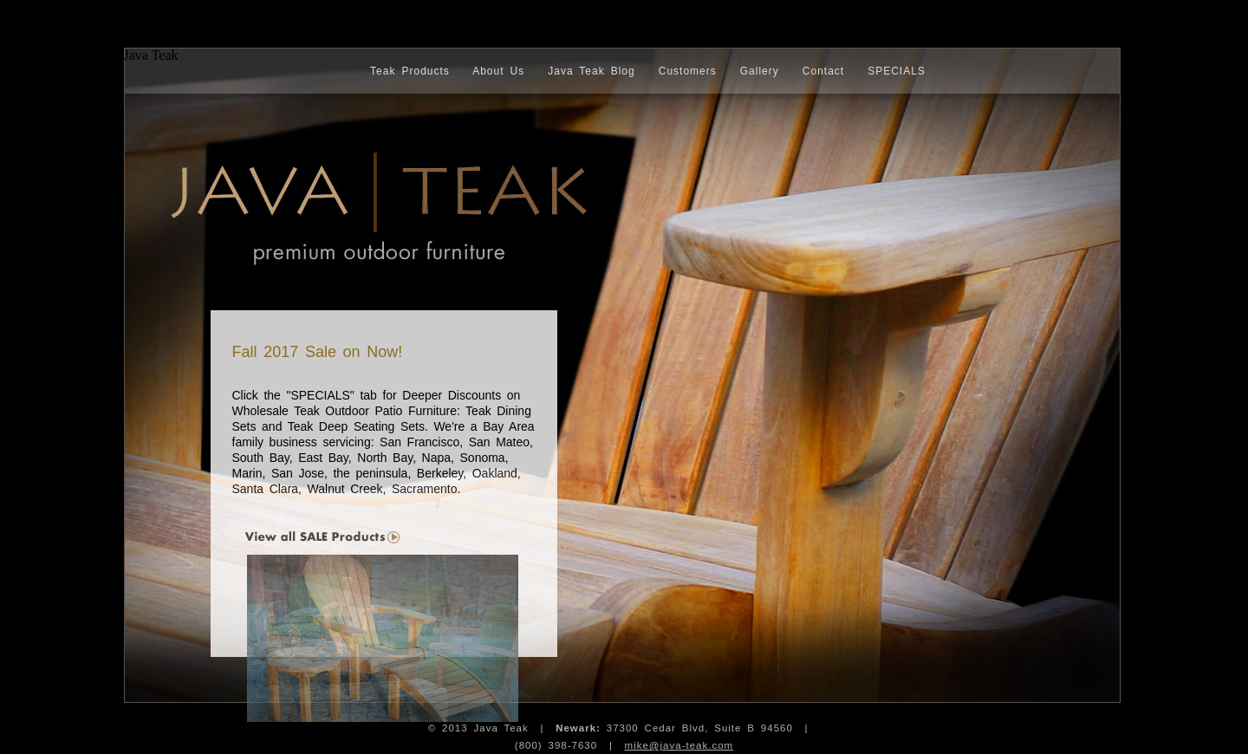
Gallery (759, 71)
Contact (823, 71)
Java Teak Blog (591, 71)
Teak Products (410, 71)
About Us (498, 71)
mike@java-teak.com (679, 745)
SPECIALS (897, 71)
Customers (688, 71)
